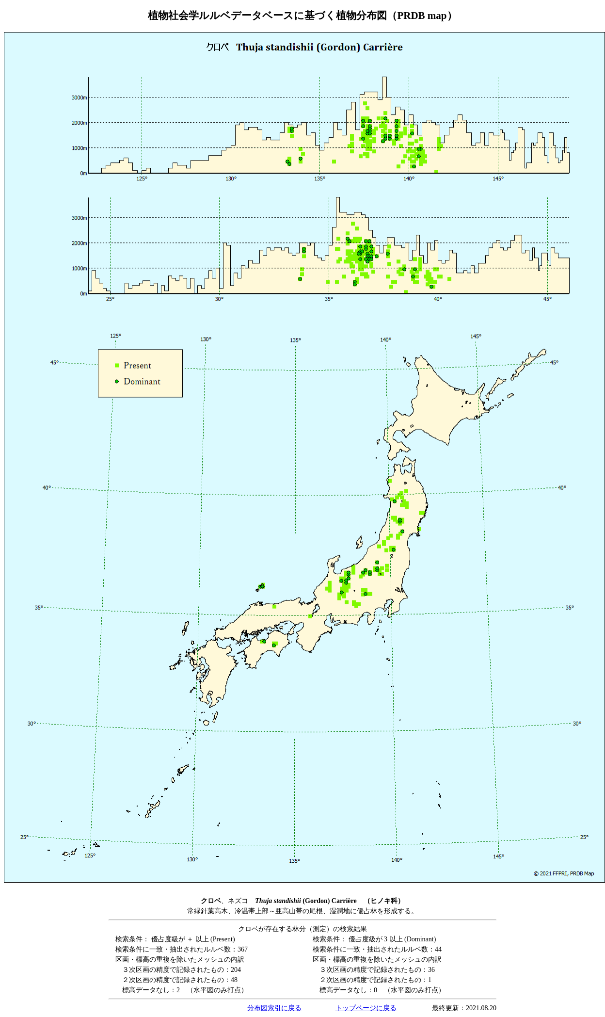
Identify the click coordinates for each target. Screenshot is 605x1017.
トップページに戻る (366, 1008)
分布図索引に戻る (274, 1008)
